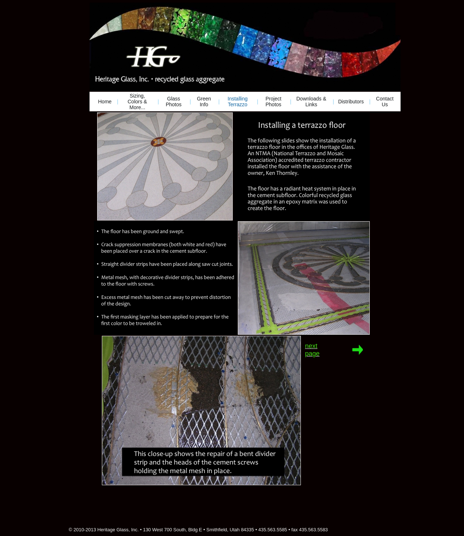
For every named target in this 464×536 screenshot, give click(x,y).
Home (105, 101)
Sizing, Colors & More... (137, 101)
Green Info (204, 101)
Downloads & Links (312, 101)
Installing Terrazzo (238, 101)
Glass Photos (174, 101)
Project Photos (273, 101)
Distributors (351, 101)
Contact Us (384, 101)
